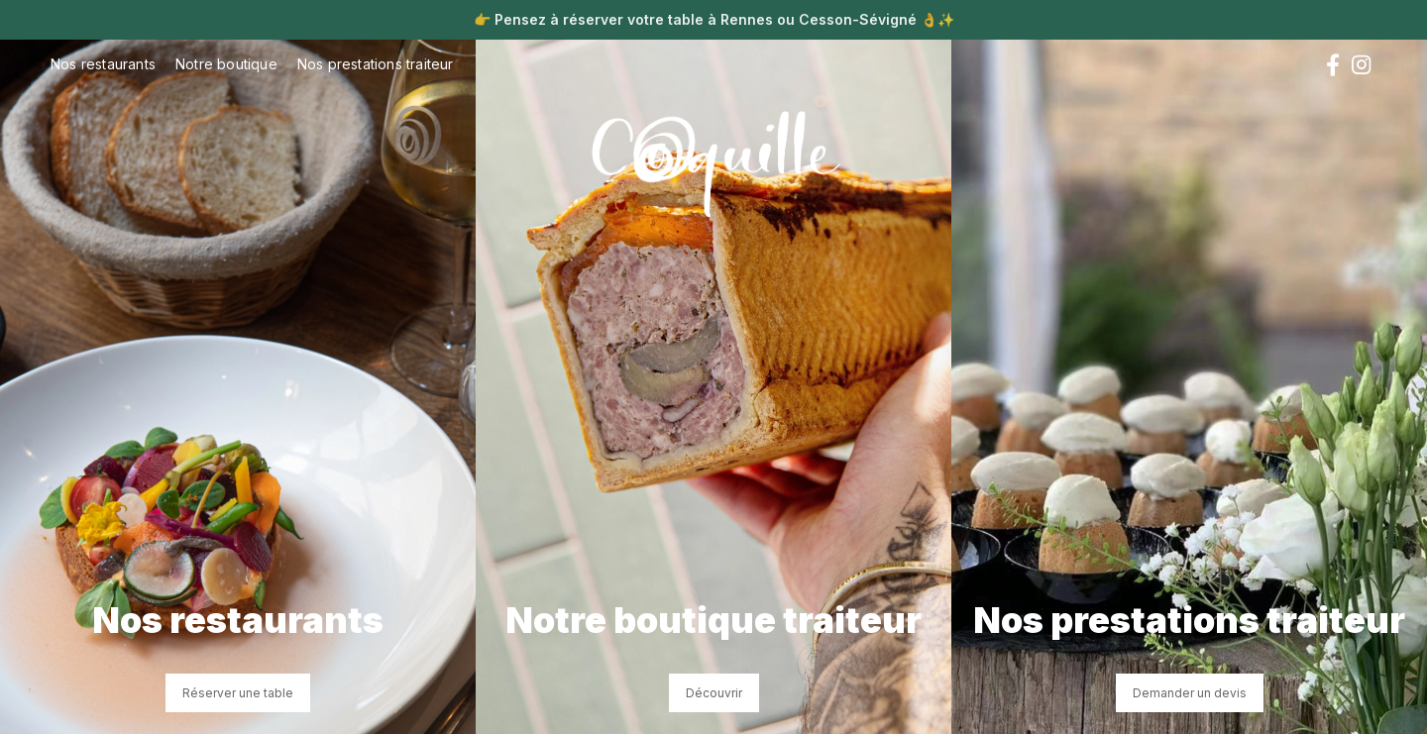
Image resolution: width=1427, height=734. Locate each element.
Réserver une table (237, 692)
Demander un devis (1190, 692)
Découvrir (714, 692)
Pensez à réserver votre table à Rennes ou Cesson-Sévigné (705, 19)
